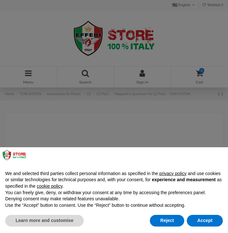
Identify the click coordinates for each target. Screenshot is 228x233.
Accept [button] (204, 220)
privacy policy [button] (172, 173)
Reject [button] (167, 220)
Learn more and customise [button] (44, 220)
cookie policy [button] (49, 186)
